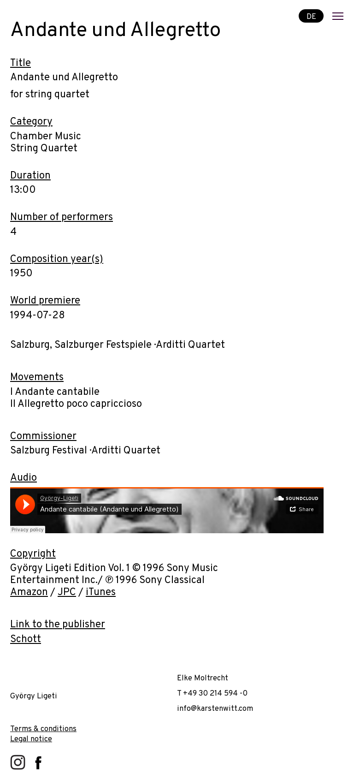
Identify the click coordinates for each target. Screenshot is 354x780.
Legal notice (31, 739)
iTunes (101, 592)
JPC (67, 592)
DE (311, 16)
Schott (25, 639)
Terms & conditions (43, 729)
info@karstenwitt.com (215, 709)
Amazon (29, 592)
